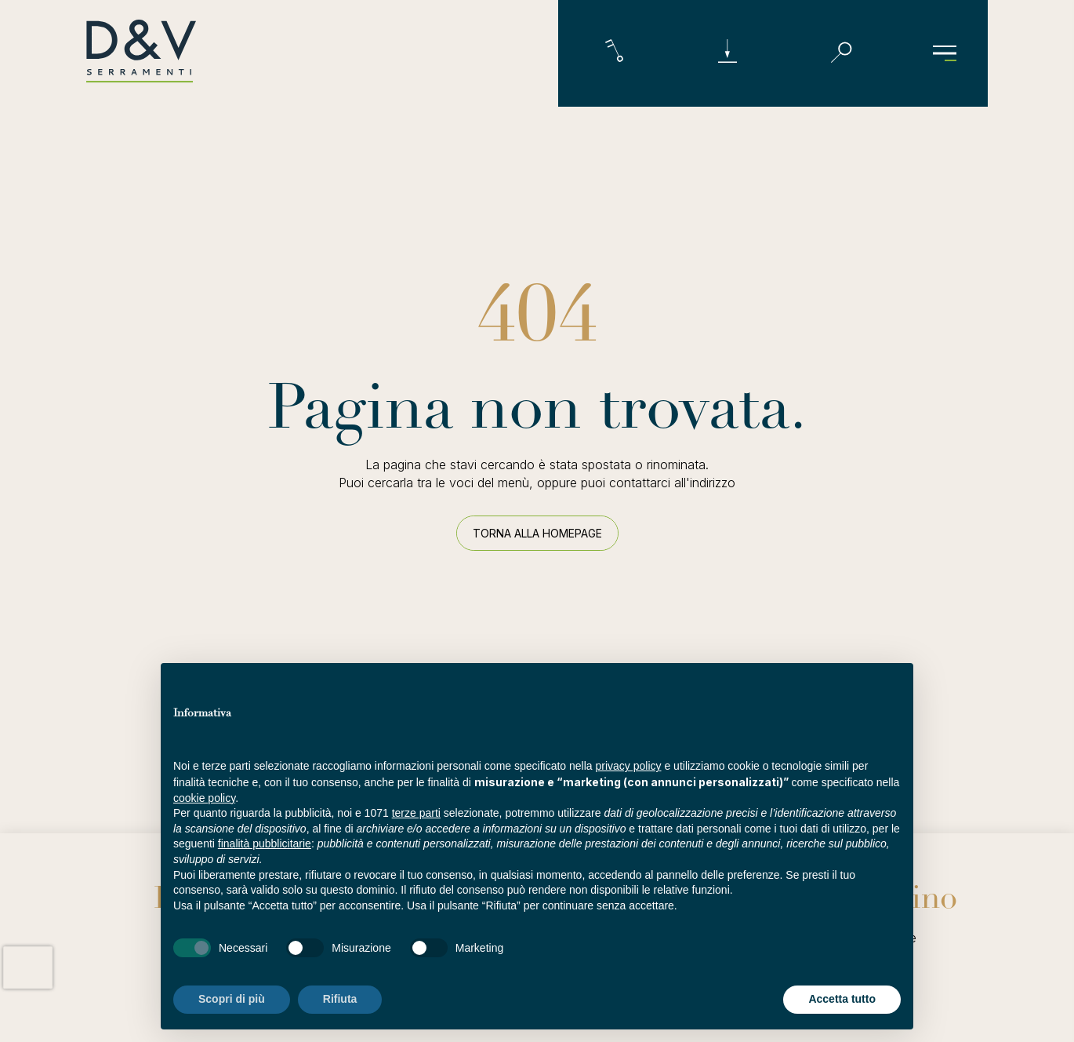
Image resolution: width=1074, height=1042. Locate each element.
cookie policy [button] (204, 798)
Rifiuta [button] (340, 999)
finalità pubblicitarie (264, 843)
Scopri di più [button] (231, 999)
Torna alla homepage (537, 533)
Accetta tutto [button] (842, 999)
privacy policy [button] (629, 766)
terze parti (416, 813)
